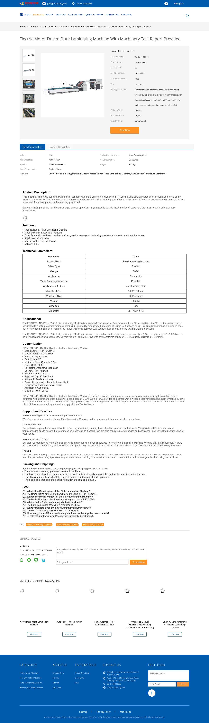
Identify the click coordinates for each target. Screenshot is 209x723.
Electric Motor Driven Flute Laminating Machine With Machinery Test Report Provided (111, 26)
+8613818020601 (44, 550)
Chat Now (129, 14)
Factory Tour (77, 14)
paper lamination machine (67, 524)
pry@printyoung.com (57, 3)
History (56, 677)
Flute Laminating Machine (31, 682)
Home (25, 14)
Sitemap (83, 712)
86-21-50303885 (84, 3)
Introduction (58, 673)
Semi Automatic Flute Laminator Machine (104, 623)
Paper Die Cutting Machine (31, 687)
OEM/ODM (79, 677)
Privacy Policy (104, 712)
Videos (50, 14)
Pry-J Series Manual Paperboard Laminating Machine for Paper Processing (140, 624)
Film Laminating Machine (31, 677)
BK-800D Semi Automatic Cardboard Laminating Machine (175, 624)
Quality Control (96, 14)
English (180, 3)
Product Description (59, 147)
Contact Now (139, 562)
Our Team (57, 687)
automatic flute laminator (93, 524)
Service (56, 682)
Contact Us (115, 14)
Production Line (82, 673)
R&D (77, 682)
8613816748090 (39, 554)
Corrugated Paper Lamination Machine (34, 623)
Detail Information (32, 147)
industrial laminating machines (39, 524)
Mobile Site (125, 712)
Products (38, 14)
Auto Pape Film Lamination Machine (69, 623)
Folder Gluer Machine (29, 673)
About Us (62, 14)
